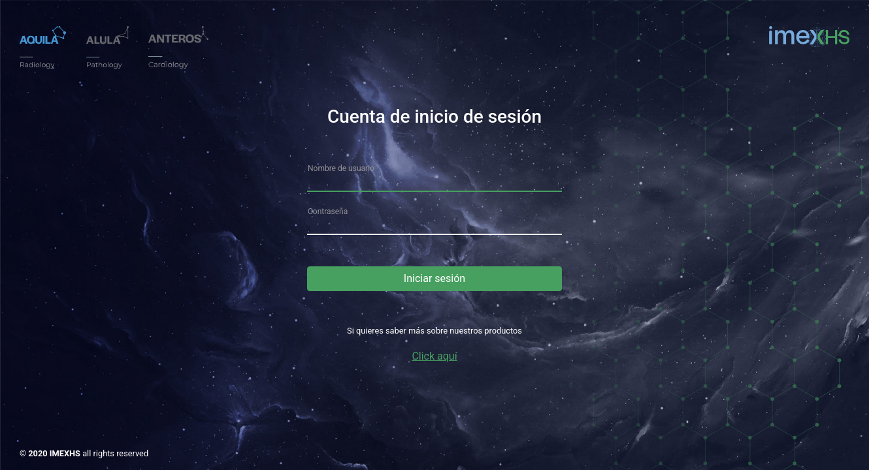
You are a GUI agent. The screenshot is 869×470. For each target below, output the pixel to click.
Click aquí (434, 356)
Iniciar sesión (434, 278)
